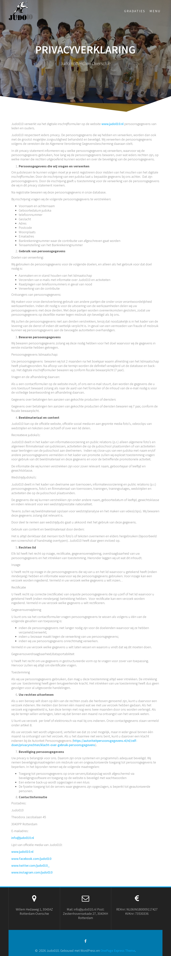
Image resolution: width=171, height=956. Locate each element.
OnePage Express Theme (118, 950)
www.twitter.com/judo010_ (30, 865)
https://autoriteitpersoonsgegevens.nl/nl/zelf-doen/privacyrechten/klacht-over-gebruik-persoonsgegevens (74, 743)
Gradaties (134, 11)
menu (155, 11)
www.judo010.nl (112, 124)
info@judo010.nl (22, 838)
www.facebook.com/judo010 (31, 858)
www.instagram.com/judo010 (31, 872)
